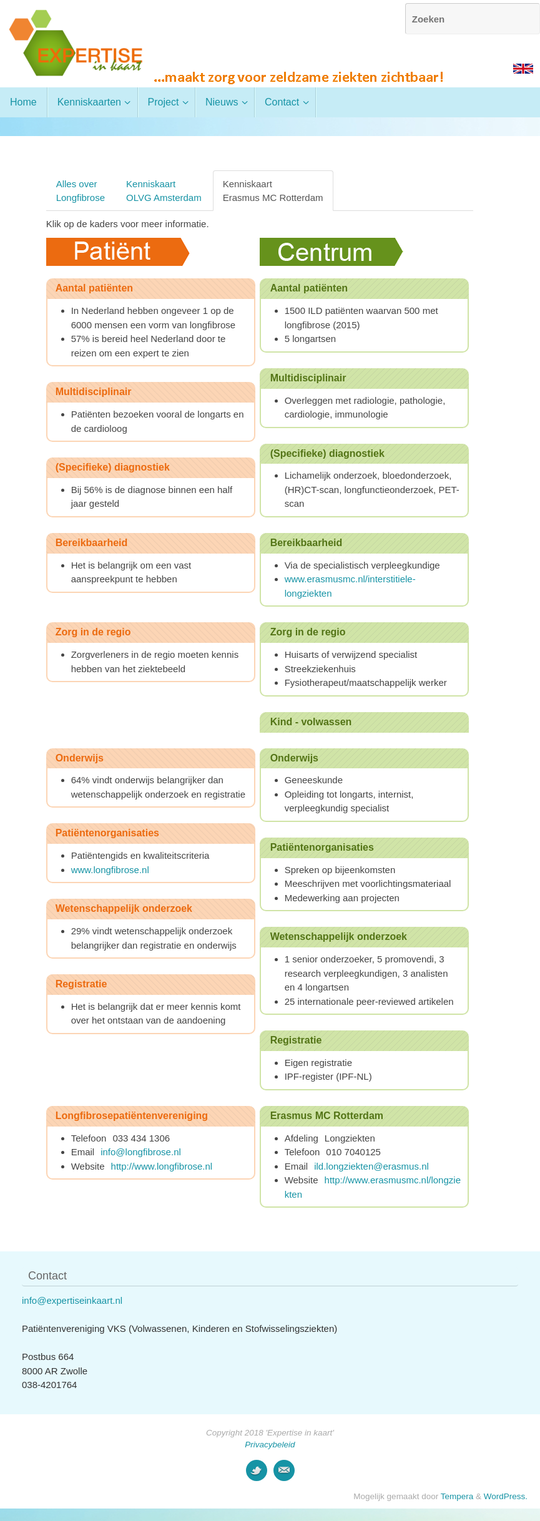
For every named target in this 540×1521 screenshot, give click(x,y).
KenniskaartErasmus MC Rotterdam (273, 190)
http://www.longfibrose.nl (162, 1166)
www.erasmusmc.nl (325, 579)
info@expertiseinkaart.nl (72, 1300)
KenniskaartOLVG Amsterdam (164, 190)
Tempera (457, 1496)
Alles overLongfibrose (80, 190)
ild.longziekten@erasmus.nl (371, 1166)
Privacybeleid (270, 1444)
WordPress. (506, 1496)
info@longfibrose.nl (141, 1152)
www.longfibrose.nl (111, 869)
